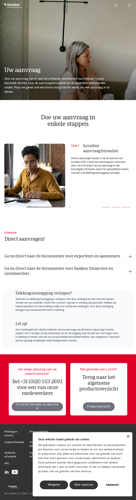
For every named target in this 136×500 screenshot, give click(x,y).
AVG (6, 463)
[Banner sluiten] (128, 437)
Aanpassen (112, 485)
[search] (116, 5)
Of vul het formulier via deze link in (37, 406)
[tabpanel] (68, 175)
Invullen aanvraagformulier (101, 148)
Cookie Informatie (14, 442)
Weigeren (54, 484)
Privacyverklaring (39, 432)
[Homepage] (12, 5)
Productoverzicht (98, 406)
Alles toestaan (83, 484)
